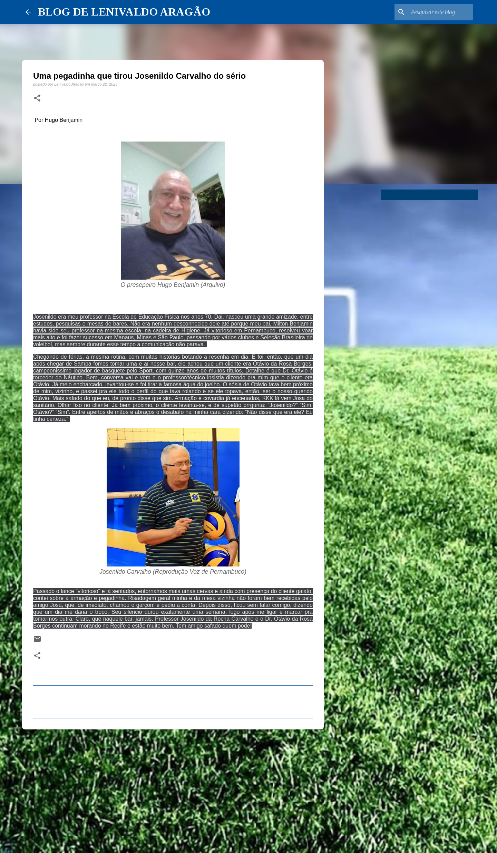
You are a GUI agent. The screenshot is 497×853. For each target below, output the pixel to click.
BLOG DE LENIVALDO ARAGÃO (124, 12)
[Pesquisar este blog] (437, 12)
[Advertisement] (173, 788)
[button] (37, 98)
